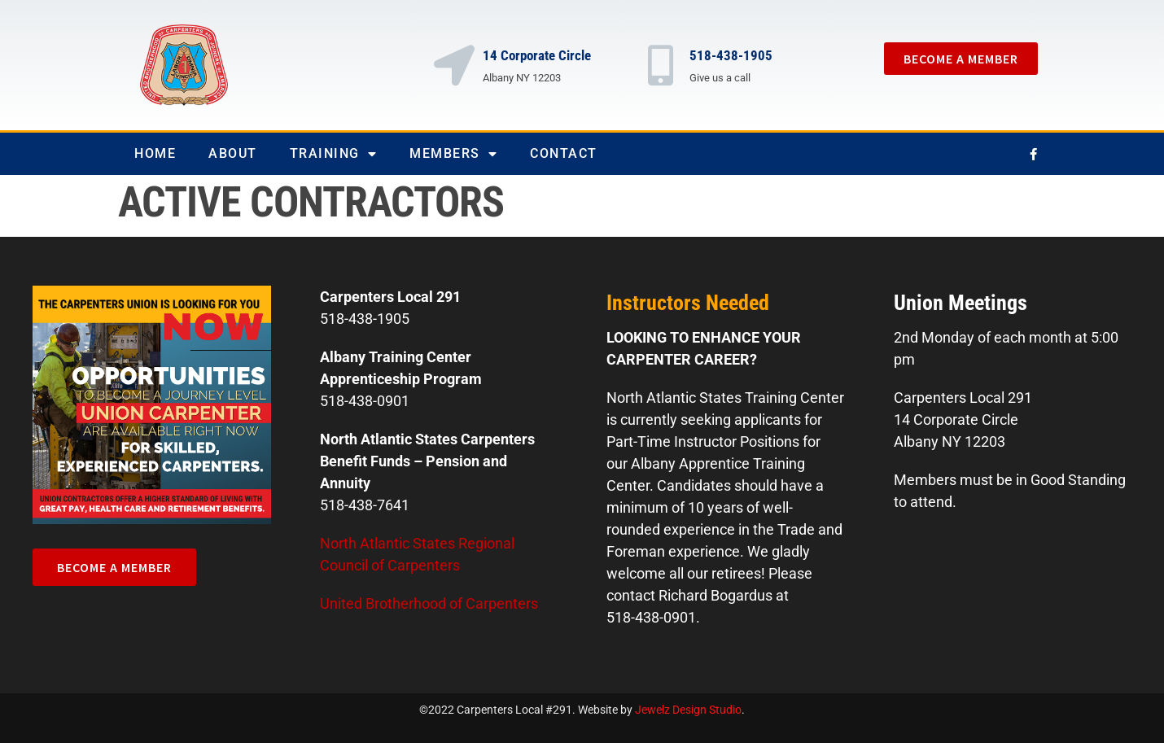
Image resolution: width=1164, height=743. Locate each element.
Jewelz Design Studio (688, 709)
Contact (563, 153)
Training (334, 153)
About (232, 153)
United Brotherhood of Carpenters (429, 603)
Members (453, 153)
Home (155, 153)
